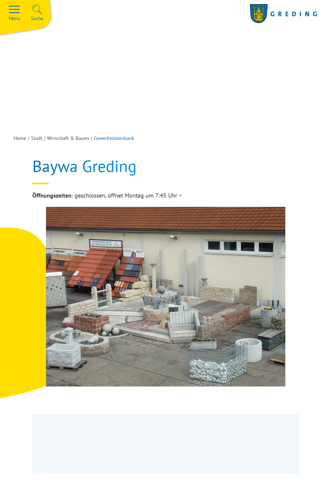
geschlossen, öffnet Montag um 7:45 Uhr (126, 195)
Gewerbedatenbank (114, 138)
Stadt (36, 138)
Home (20, 138)
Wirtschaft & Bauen (68, 138)
